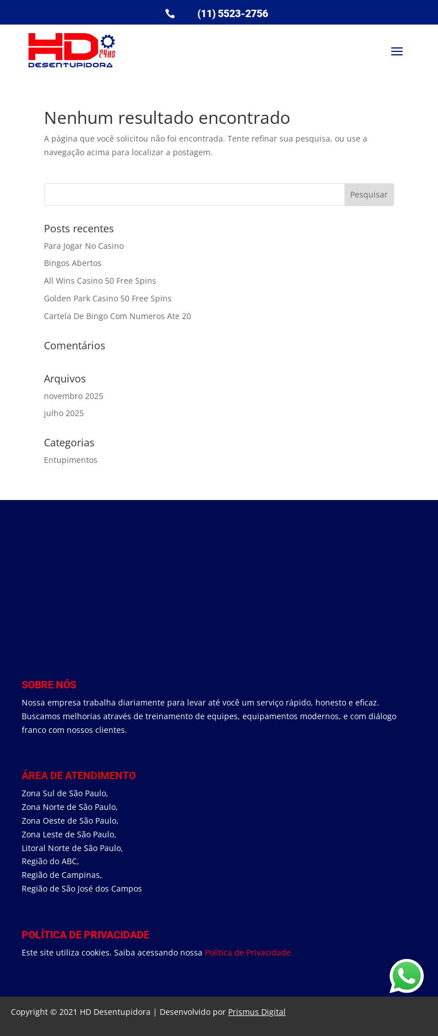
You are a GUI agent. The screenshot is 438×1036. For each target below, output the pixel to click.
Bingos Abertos (73, 262)
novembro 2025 (73, 395)
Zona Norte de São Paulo (69, 806)
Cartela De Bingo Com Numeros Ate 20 (117, 316)
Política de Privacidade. (249, 952)
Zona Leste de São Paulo (68, 834)
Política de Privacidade (85, 935)
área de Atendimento (79, 775)
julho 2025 (64, 413)
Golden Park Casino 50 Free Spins (108, 298)
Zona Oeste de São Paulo (69, 820)
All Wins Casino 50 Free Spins (100, 280)
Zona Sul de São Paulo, (65, 793)
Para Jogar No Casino (84, 245)
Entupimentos (71, 459)
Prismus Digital (257, 1011)
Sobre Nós (49, 685)
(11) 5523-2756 (232, 13)
